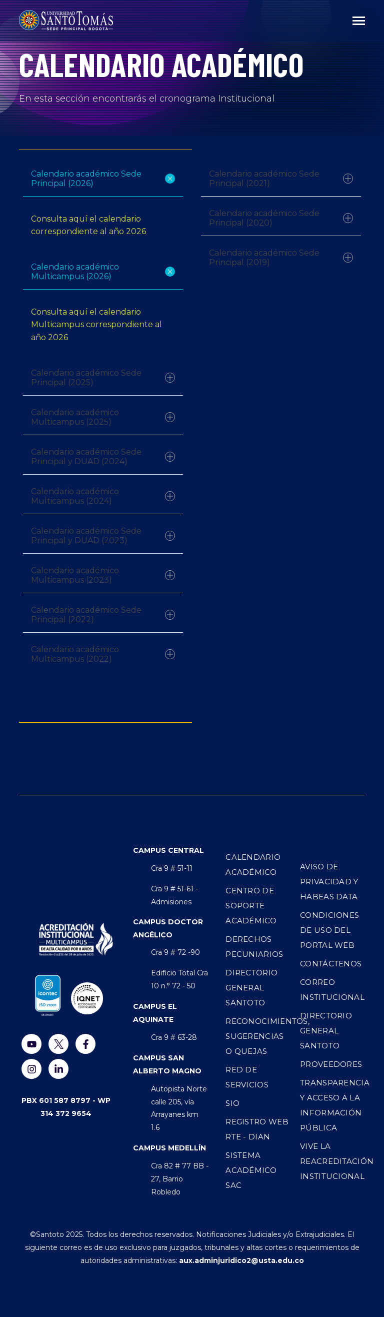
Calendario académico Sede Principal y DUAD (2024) (103, 456)
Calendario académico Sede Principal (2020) (281, 218)
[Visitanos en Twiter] (58, 1044)
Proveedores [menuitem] (331, 1064)
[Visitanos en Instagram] (32, 1069)
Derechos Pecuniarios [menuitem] (254, 946)
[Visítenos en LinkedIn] (58, 1069)
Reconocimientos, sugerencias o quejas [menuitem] (258, 1036)
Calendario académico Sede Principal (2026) (104, 178)
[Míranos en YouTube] (32, 1044)
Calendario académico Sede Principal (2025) (103, 377)
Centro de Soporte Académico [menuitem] (251, 905)
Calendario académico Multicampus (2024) (103, 496)
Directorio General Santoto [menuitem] (252, 987)
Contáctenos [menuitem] (331, 963)
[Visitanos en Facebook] (86, 1044)
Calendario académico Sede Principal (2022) (103, 614)
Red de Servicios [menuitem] (247, 1077)
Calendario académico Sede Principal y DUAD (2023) (103, 535)
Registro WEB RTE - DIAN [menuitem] (257, 1129)
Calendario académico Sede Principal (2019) (281, 257)
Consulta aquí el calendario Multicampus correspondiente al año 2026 (96, 324)
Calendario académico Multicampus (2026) (104, 271)
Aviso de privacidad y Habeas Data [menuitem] (329, 881)
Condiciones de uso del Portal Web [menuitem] (329, 930)
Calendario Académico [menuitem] (253, 864)
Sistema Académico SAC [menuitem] (251, 1170)
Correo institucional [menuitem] (332, 989)
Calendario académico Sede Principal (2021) (281, 178)
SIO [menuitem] (233, 1103)
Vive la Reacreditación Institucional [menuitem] (332, 1161)
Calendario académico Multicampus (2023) (103, 575)
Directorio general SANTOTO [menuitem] (326, 1030)
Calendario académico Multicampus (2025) (103, 417)
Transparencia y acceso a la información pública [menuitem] (332, 1105)
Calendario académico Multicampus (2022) (103, 654)
